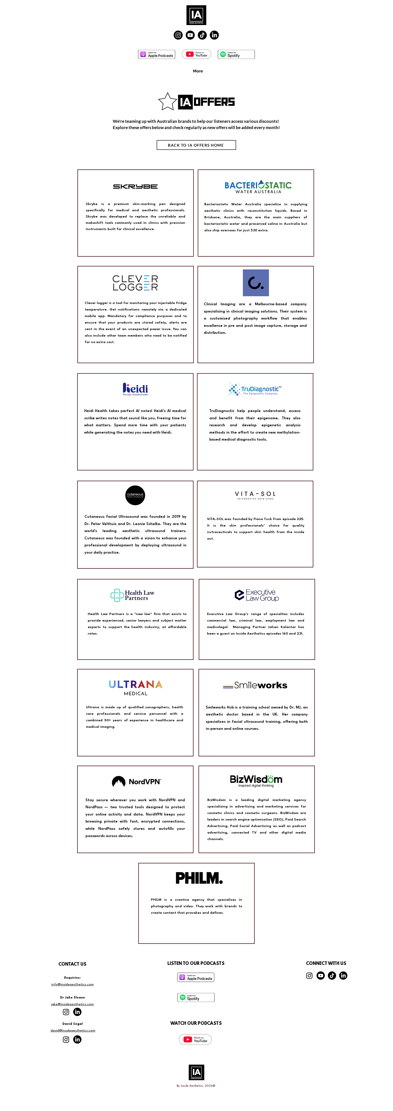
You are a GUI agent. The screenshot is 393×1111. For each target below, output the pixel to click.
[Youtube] (190, 35)
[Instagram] (178, 35)
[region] (135, 213)
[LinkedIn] (214, 35)
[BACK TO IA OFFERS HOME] (196, 145)
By (179, 1085)
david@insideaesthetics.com (73, 1030)
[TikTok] (202, 35)
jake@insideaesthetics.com (72, 1004)
